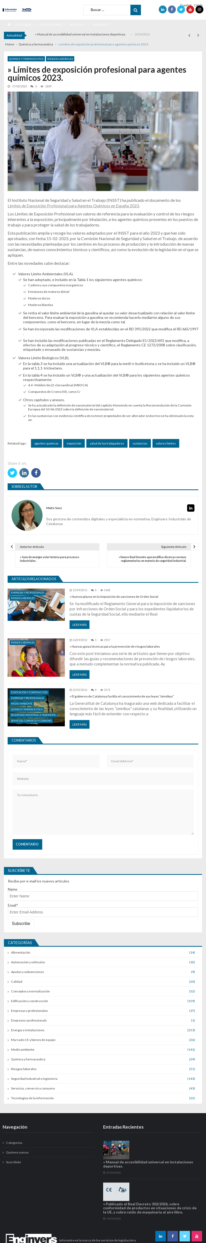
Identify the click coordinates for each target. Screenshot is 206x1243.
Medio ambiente (22, 703)
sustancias (140, 443)
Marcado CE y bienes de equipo (33, 1040)
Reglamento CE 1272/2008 (143, 345)
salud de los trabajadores (107, 443)
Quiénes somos (51, 24)
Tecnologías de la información (32, 1098)
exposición (74, 443)
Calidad (16, 981)
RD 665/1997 (187, 329)
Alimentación (20, 952)
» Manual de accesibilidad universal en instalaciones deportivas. (80, 34)
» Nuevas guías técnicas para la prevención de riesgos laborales (115, 646)
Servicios (76, 24)
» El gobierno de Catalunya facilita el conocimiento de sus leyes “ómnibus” (122, 696)
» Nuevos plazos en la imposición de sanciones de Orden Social (114, 597)
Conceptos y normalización (30, 991)
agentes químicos (46, 443)
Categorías (23, 24)
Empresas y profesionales (27, 592)
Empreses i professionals (29, 1020)
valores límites (166, 443)
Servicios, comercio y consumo (31, 720)
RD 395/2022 (140, 329)
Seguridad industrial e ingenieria (33, 714)
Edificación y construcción (29, 692)
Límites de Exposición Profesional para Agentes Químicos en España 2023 (73, 205)
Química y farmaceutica (26, 58)
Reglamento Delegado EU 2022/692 (134, 340)
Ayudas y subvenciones (27, 972)
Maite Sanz (54, 508)
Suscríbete (100, 24)
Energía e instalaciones (27, 1030)
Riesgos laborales (60, 58)
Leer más (79, 625)
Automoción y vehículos (28, 962)
